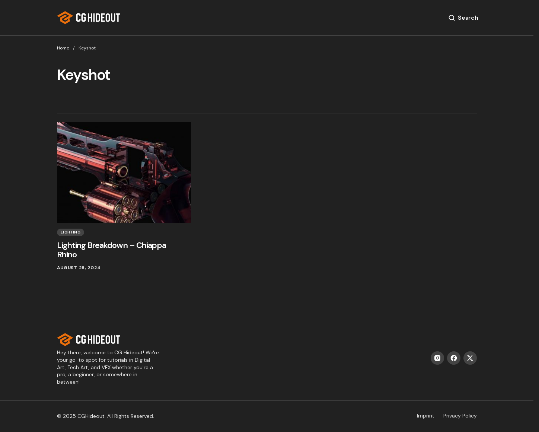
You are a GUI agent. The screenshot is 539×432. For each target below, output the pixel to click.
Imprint (425, 415)
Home (63, 48)
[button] (463, 18)
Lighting (71, 232)
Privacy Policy (460, 415)
